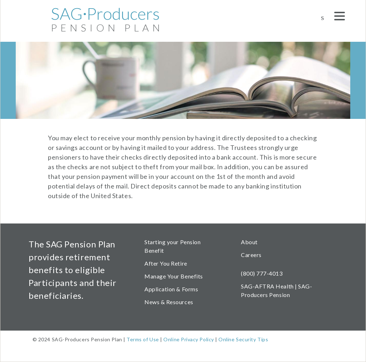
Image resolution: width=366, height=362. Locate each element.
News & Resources (168, 301)
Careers (251, 254)
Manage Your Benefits (173, 276)
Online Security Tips (243, 339)
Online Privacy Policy (188, 339)
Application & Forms (171, 289)
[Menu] (339, 17)
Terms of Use (143, 339)
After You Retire (165, 263)
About (249, 241)
